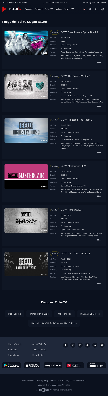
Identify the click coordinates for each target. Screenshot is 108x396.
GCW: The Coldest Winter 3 (75, 76)
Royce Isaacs (92, 146)
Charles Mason (84, 279)
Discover (28, 9)
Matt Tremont (66, 277)
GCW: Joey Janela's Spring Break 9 (79, 32)
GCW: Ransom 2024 (72, 210)
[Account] (103, 9)
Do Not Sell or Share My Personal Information (68, 381)
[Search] (96, 9)
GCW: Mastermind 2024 (73, 166)
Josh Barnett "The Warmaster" (72, 143)
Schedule (39, 9)
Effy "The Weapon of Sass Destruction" (86, 102)
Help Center (38, 355)
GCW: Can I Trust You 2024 (75, 253)
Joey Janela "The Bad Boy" (92, 56)
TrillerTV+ (49, 9)
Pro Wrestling (66, 48)
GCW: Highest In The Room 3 (76, 119)
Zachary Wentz (92, 236)
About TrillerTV (39, 344)
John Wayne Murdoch (69, 192)
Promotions (13, 355)
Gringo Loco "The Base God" (75, 146)
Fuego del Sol (94, 192)
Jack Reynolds (64, 314)
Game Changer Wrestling (70, 45)
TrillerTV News (39, 349)
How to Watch (14, 344)
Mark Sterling (14, 314)
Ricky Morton (76, 56)
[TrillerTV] (12, 9)
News (66, 9)
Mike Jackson (66, 58)
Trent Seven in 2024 (39, 314)
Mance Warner (66, 102)
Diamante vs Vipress (90, 314)
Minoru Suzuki (77, 58)
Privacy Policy (42, 381)
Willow (59, 9)
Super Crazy (95, 99)
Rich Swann (86, 99)
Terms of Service (28, 381)
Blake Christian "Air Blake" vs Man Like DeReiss (54, 323)
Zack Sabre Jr (66, 56)
